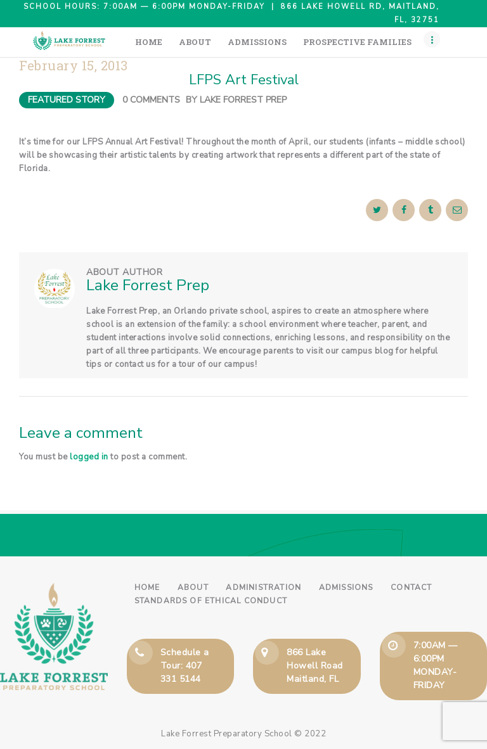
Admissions (346, 587)
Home (147, 587)
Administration (263, 587)
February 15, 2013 (73, 65)
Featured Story (66, 100)
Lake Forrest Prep (243, 100)
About (193, 587)
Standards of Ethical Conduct (211, 601)
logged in (89, 457)
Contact (411, 587)
